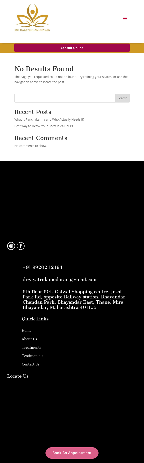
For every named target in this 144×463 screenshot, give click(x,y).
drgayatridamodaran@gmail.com (60, 279)
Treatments (31, 347)
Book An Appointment (72, 452)
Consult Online (72, 48)
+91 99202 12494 (42, 267)
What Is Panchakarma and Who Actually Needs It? (49, 119)
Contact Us (31, 364)
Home (27, 330)
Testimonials (32, 356)
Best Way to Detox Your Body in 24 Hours (43, 126)
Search (122, 98)
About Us (29, 339)
